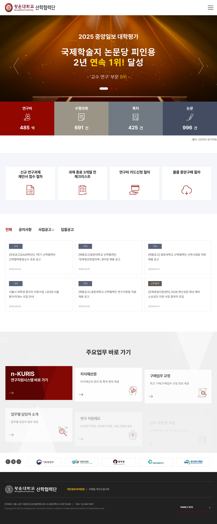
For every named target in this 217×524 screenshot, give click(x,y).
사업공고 (46, 229)
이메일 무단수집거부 (99, 489)
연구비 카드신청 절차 (134, 183)
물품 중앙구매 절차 (187, 183)
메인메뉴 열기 (211, 8)
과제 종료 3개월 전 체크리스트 (82, 183)
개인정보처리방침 (76, 489)
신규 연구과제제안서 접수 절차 (30, 183)
